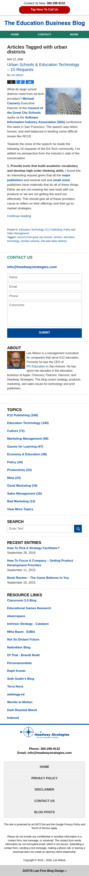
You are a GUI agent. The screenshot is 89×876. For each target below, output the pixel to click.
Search (78, 529)
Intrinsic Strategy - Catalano (28, 624)
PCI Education (36, 366)
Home (15, 34)
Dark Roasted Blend (22, 710)
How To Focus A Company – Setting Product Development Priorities (40, 563)
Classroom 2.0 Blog (21, 600)
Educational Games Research (29, 608)
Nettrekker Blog (19, 647)
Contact (44, 34)
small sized (61, 180)
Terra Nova (15, 686)
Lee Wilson (59, 860)
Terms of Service (40, 828)
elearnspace (16, 616)
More (74, 34)
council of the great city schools (34, 237)
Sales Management (18, 233)
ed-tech (58, 237)
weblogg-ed (16, 694)
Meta (14, 478)
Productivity (19, 470)
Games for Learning (25, 446)
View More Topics (20, 509)
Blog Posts (44, 812)
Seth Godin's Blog (20, 678)
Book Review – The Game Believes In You (38, 578)
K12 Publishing (53, 229)
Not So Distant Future (23, 639)
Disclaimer (44, 789)
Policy (67, 229)
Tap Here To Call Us (44, 9)
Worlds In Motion (20, 702)
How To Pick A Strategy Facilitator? (33, 548)
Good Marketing (22, 485)
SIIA (43, 241)
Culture (16, 431)
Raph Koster (16, 671)
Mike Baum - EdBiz (21, 632)
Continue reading (19, 216)
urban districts (59, 241)
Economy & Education (27, 454)
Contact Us (44, 801)
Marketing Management (27, 438)
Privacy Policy (44, 778)
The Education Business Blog (44, 23)
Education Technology (31, 229)
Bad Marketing (21, 501)
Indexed (13, 718)
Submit (44, 332)
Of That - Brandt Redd (23, 655)
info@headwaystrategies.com (32, 267)
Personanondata (19, 663)
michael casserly (30, 241)
